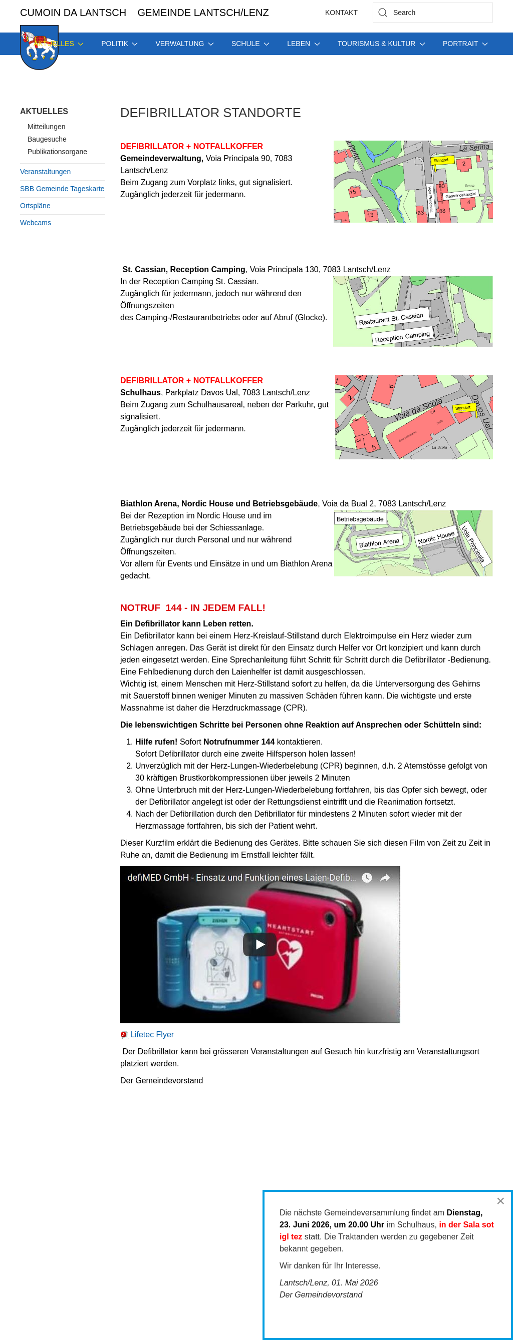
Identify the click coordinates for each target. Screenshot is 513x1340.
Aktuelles (44, 111)
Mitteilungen (47, 127)
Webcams (35, 223)
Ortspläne (35, 206)
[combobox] (433, 13)
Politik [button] (119, 44)
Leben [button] (303, 44)
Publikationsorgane (57, 152)
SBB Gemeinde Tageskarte (62, 189)
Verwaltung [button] (184, 44)
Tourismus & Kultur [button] (381, 44)
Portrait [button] (465, 44)
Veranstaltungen (45, 172)
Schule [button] (250, 44)
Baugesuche (47, 139)
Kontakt (341, 13)
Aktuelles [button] (59, 44)
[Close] (500, 1201)
